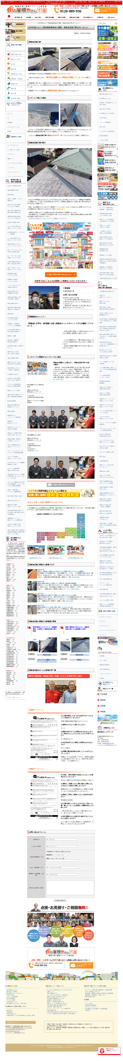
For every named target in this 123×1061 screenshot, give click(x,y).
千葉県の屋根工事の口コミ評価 (108, 278)
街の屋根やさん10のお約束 (107, 113)
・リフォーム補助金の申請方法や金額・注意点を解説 (60, 1016)
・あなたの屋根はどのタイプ (92, 994)
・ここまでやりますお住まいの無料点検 (57, 997)
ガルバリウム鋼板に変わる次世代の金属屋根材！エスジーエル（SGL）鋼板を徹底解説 (16, 483)
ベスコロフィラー (104, 625)
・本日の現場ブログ (10, 1016)
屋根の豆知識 (11, 411)
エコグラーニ (11, 154)
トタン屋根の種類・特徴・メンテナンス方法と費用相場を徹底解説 (108, 369)
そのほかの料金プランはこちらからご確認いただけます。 (48, 218)
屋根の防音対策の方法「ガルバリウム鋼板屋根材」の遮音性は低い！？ (108, 344)
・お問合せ (87, 1013)
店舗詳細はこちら (33, 450)
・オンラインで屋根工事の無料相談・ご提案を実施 (98, 992)
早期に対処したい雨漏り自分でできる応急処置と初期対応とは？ (108, 525)
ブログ (34, 23)
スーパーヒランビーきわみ (14, 163)
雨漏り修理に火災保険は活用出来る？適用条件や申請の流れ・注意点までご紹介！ (108, 328)
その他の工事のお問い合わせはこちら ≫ (60, 274)
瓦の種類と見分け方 (12, 374)
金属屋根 (9, 122)
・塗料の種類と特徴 (89, 999)
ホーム (29, 23)
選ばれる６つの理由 (105, 109)
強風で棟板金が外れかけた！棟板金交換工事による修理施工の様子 (77, 628)
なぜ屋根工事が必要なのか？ (107, 291)
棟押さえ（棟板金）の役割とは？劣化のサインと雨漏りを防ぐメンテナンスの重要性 (60, 571)
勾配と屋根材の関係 (12, 358)
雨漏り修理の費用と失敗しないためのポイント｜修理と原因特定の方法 (108, 336)
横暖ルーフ (10, 158)
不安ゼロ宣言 (103, 118)
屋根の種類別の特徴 (12, 190)
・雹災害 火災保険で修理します (55, 1004)
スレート (9, 113)
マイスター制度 (104, 140)
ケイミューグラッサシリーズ (15, 176)
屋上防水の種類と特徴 (13, 222)
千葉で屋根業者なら (105, 669)
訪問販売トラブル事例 (106, 255)
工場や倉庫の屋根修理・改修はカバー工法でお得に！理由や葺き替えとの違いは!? (108, 549)
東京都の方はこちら (35, 558)
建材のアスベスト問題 (13, 390)
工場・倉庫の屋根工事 (106, 579)
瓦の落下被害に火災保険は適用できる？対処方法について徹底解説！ (108, 320)
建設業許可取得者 (104, 665)
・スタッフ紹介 (88, 1006)
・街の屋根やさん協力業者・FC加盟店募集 (95, 1011)
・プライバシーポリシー (90, 1009)
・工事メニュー (50, 994)
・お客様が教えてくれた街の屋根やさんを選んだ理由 (20, 1018)
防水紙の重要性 (11, 401)
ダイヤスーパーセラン (106, 617)
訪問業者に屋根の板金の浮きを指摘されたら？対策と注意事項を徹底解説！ (108, 261)
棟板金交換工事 (59, 199)
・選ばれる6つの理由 (11, 994)
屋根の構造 (10, 194)
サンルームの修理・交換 (106, 600)
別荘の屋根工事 (104, 589)
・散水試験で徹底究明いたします (55, 1001)
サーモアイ (103, 621)
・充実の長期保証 (10, 1001)
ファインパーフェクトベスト (107, 630)
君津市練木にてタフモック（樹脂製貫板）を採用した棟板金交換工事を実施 (45, 629)
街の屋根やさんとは (105, 98)
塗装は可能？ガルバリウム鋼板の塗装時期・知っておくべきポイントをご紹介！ (16, 476)
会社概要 (102, 656)
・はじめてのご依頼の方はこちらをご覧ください (59, 992)
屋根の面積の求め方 (12, 303)
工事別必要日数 (104, 461)
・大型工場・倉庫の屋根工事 (54, 1009)
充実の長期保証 (104, 135)
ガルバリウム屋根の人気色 (107, 452)
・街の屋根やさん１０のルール (13, 996)
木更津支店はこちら (111, 745)
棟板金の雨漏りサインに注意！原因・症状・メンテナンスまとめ (55, 607)
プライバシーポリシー (106, 673)
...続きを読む (75, 577)
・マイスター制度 (10, 1003)
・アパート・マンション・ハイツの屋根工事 (58, 1011)
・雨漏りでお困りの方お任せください (56, 999)
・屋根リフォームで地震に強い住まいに (57, 1006)
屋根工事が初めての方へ (106, 94)
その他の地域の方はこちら (75, 558)
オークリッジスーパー (13, 172)
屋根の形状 (10, 313)
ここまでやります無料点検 (107, 131)
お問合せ (102, 678)
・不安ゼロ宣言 (9, 997)
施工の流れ (103, 126)
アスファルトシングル (13, 127)
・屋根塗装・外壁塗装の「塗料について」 (95, 997)
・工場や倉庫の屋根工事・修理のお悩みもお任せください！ (62, 1014)
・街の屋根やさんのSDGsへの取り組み (16, 1006)
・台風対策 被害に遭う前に (54, 1003)
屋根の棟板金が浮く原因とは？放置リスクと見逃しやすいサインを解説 (56, 595)
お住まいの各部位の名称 (14, 185)
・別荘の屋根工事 (51, 1013)
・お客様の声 (9, 1015)
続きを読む (60, 379)
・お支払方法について (11, 1004)
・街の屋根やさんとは (11, 992)
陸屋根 (9, 131)
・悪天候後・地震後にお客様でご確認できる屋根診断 (98, 996)
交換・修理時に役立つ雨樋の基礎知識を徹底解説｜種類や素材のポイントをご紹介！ (16, 531)
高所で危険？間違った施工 (14, 496)
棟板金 (41, 73)
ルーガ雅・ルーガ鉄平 (13, 149)
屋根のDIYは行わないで (14, 500)
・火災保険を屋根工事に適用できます (56, 1008)
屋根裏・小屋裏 (11, 336)
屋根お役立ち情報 (104, 471)
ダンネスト (103, 634)
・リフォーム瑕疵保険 (11, 999)
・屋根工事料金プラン (52, 996)
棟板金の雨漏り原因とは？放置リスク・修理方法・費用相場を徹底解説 (56, 583)
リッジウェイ (11, 167)
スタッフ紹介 (103, 660)
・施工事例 (8, 1013)
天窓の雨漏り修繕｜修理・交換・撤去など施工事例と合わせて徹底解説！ (16, 512)
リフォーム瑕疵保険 (105, 122)
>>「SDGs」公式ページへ (12, 697)
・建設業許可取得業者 (90, 1008)
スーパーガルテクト (12, 145)
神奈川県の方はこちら (55, 558)
